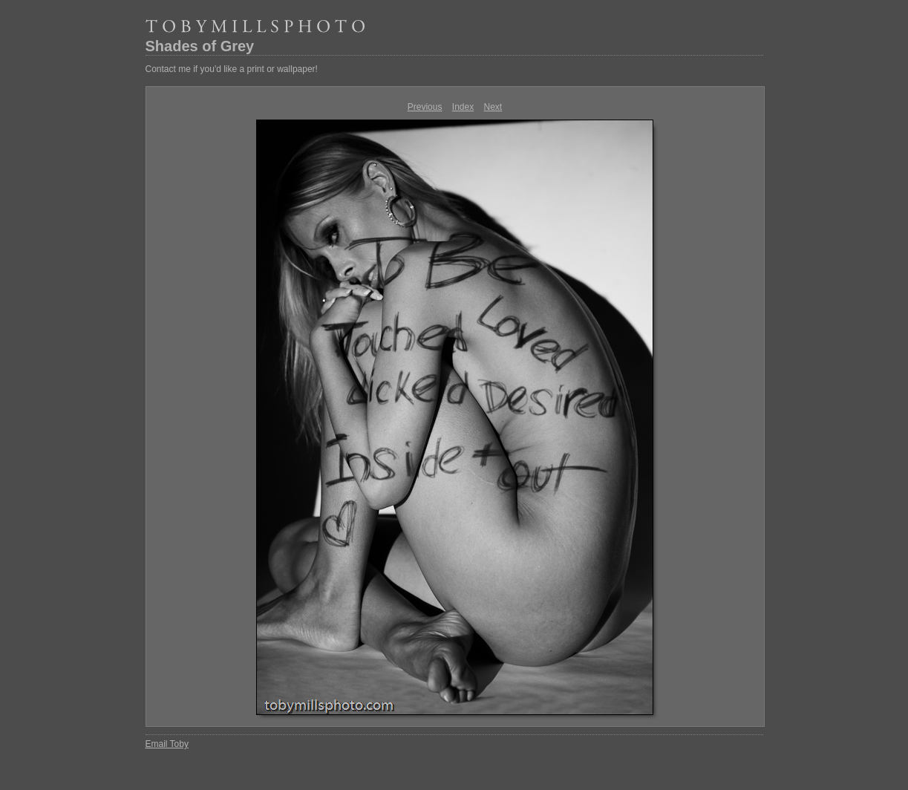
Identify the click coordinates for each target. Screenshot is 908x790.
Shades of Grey (200, 46)
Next (493, 107)
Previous (425, 107)
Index (463, 107)
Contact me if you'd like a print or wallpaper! (232, 69)
